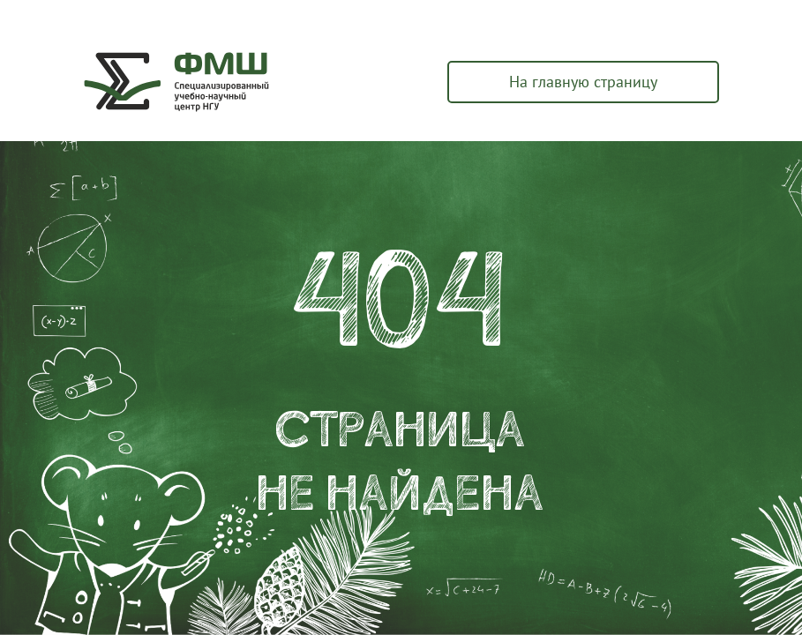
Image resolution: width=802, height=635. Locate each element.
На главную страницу (583, 81)
